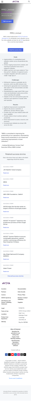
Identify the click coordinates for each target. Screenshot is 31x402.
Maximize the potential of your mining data (15, 333)
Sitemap (3, 321)
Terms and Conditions (15, 378)
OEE (22, 40)
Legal (2, 308)
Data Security (21, 292)
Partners (3, 292)
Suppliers (20, 302)
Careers (3, 295)
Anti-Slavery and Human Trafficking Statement (6, 302)
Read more (6, 173)
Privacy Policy (21, 295)
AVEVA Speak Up (6, 297)
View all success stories (15, 276)
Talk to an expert (7, 21)
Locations (4, 314)
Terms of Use (4, 311)
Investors (3, 289)
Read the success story (15, 50)
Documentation (22, 289)
